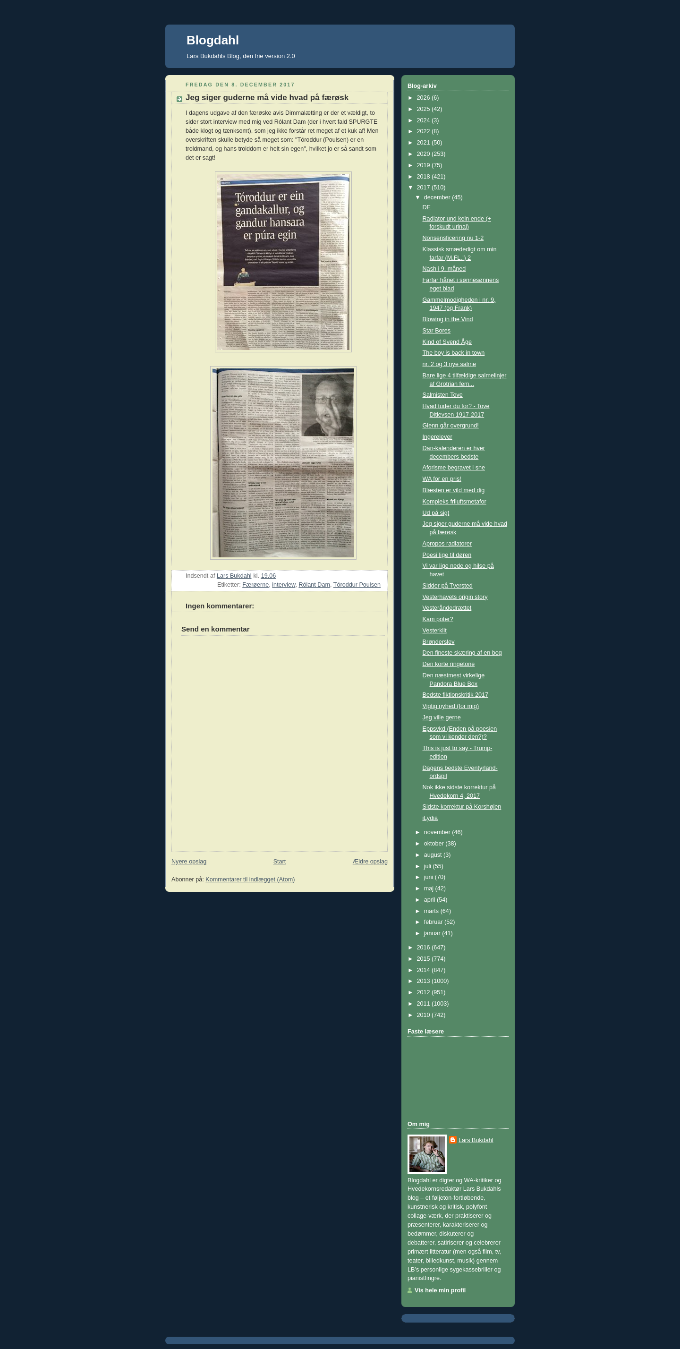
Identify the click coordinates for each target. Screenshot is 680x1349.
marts (432, 911)
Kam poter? (438, 619)
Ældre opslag (370, 861)
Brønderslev (439, 642)
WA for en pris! (442, 479)
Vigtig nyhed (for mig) (451, 706)
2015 (424, 959)
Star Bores (437, 330)
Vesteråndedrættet (447, 608)
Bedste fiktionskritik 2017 (455, 695)
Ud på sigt (436, 513)
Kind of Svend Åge (447, 342)
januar (433, 933)
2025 (424, 109)
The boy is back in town (454, 353)
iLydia (430, 818)
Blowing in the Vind (448, 319)
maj (429, 888)
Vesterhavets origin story (455, 597)
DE (427, 207)
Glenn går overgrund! (451, 425)
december (438, 197)
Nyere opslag (188, 861)
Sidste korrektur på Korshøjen (462, 806)
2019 (424, 165)
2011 (424, 1003)
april (430, 899)
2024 (424, 120)
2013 (424, 981)
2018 (424, 176)
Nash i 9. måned (444, 268)
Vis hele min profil (440, 1290)
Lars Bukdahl (476, 1140)
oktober (435, 843)
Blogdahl (213, 40)
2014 (424, 970)
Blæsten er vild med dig (454, 490)
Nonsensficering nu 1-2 (453, 238)
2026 (424, 97)
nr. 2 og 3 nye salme (449, 364)
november (438, 832)
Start (279, 861)
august (433, 855)
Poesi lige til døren (447, 555)
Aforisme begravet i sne (454, 467)
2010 (424, 1015)
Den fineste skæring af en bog (462, 652)
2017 (424, 187)
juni (429, 877)
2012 (424, 992)
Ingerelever (437, 437)
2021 (424, 142)
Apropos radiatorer (447, 543)
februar (434, 922)
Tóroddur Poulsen (357, 584)
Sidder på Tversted (448, 585)
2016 (424, 947)
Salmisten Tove (443, 395)
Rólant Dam (314, 584)
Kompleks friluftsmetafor (454, 501)
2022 (424, 131)
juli (428, 866)
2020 (424, 154)
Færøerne (255, 584)
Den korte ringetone (449, 664)
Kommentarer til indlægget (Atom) (250, 879)
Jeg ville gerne (442, 717)
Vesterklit (435, 630)
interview (283, 584)
